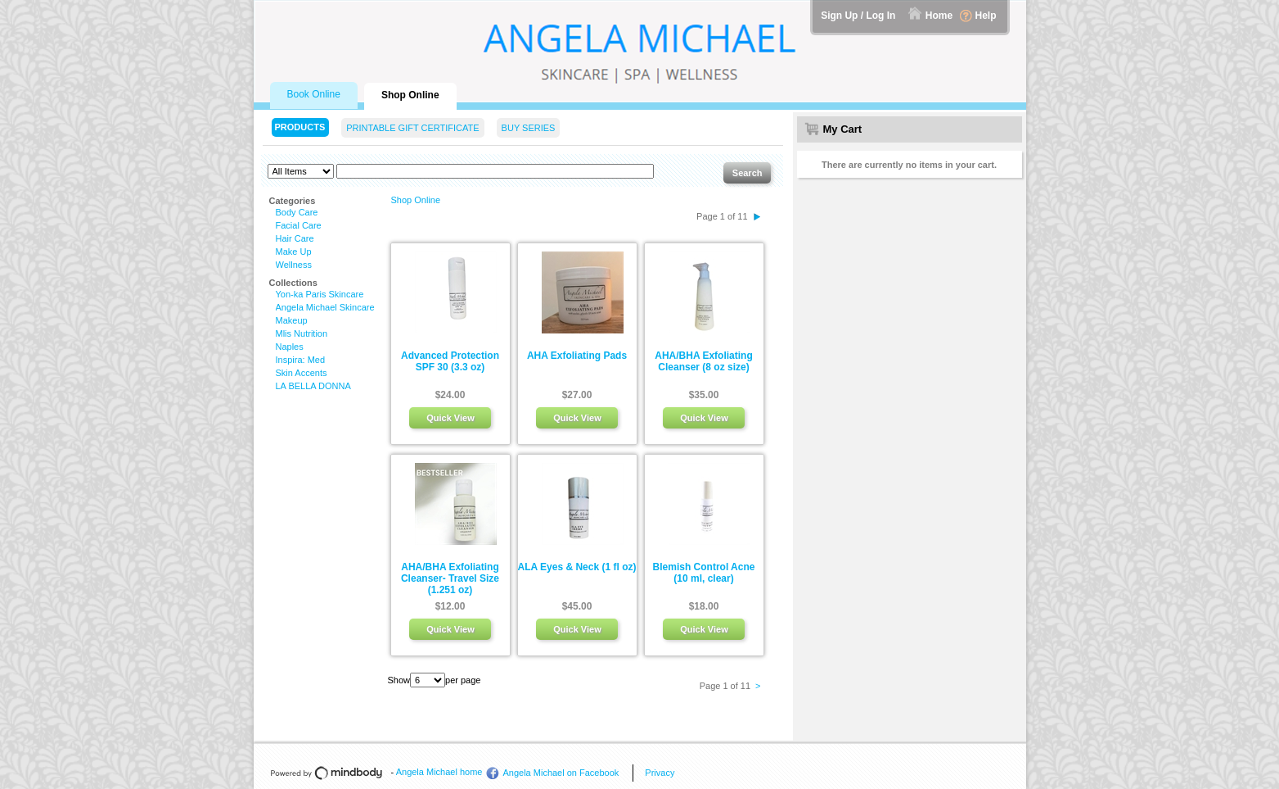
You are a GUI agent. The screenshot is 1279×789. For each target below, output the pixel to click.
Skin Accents (301, 373)
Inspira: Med (301, 360)
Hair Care (295, 238)
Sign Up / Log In (858, 15)
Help (985, 15)
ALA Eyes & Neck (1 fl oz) (577, 567)
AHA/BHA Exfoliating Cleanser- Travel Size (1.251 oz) (450, 578)
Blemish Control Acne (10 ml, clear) (704, 572)
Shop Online (416, 200)
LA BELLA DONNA (313, 386)
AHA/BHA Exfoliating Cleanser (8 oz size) (704, 361)
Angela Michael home (439, 772)
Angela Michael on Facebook (560, 773)
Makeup (292, 320)
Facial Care (299, 225)
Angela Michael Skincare (325, 307)
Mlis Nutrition (302, 333)
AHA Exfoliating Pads (577, 355)
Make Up (294, 251)
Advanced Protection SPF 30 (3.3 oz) (450, 361)
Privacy (659, 773)
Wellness (294, 265)
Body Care (297, 212)
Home (938, 15)
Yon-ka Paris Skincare (320, 294)
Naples (290, 346)
